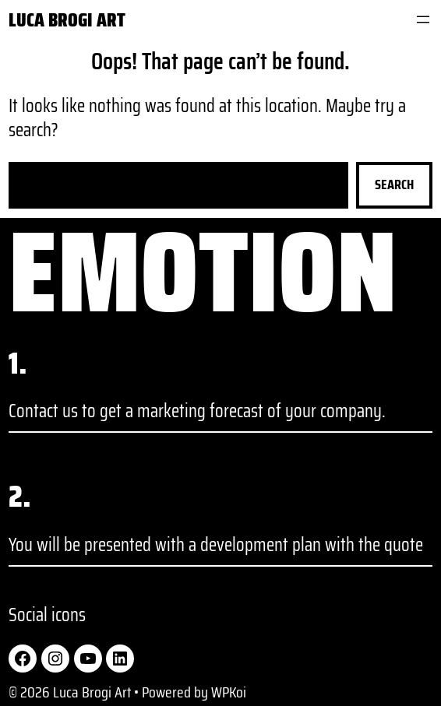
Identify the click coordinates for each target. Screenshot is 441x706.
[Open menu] (423, 19)
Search (394, 184)
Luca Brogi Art (67, 20)
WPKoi (228, 692)
